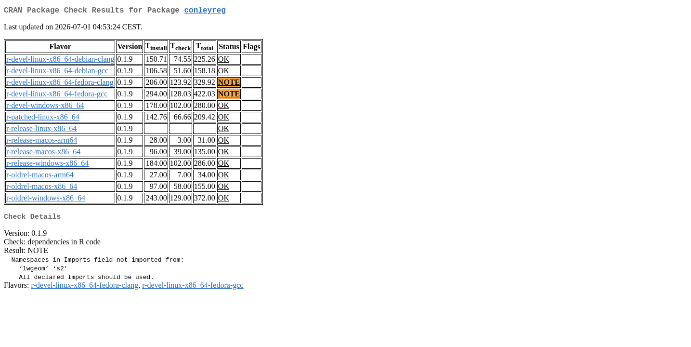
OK (223, 61)
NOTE (229, 84)
